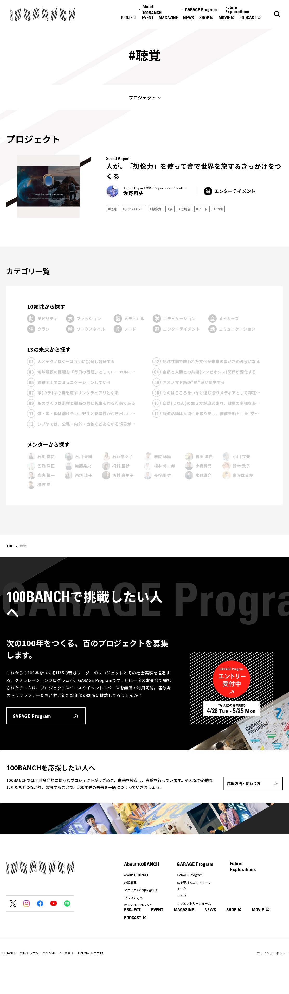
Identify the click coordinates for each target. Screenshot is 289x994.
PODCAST (247, 18)
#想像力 (156, 209)
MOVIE (224, 18)
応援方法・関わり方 (138, 905)
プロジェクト (142, 97)
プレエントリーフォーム (194, 903)
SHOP (204, 18)
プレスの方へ (133, 898)
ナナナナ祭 (132, 913)
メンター (183, 896)
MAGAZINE (168, 18)
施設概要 (130, 882)
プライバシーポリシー (273, 975)
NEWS (188, 18)
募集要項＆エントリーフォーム (194, 885)
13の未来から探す (49, 349)
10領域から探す (46, 306)
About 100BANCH (152, 9)
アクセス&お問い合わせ (140, 890)
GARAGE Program (201, 9)
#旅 (170, 209)
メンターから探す (48, 444)
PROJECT (129, 18)
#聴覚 (112, 209)
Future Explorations (237, 9)
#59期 (218, 209)
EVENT (147, 18)
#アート (202, 209)
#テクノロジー (133, 209)
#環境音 (184, 209)
